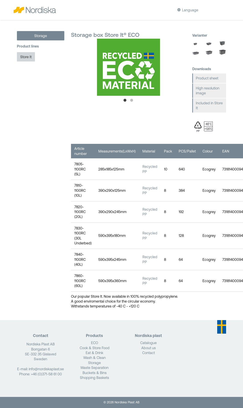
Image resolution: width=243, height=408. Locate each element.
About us (148, 348)
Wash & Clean (94, 358)
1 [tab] (125, 100)
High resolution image (207, 90)
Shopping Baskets (94, 378)
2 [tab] (131, 100)
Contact (148, 353)
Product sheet (207, 78)
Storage (40, 36)
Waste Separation (94, 368)
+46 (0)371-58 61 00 (46, 374)
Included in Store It (209, 105)
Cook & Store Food (94, 348)
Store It (26, 57)
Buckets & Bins (95, 373)
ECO (94, 343)
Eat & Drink (94, 353)
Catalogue (148, 343)
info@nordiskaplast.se (46, 369)
